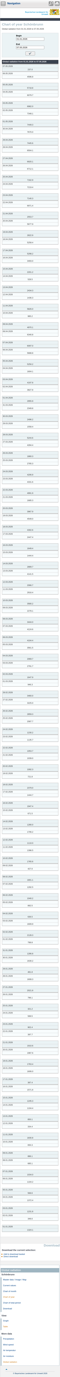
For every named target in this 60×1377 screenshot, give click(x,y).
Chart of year (9, 1297)
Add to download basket (14, 1254)
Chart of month (9, 1291)
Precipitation (8, 1339)
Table (5, 1327)
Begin (19, 36)
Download (7, 1309)
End (18, 44)
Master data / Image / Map (14, 1280)
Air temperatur (9, 1350)
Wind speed (8, 1345)
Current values (9, 1285)
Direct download (11, 1256)
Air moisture (8, 1356)
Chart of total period (12, 1303)
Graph (6, 1321)
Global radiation (10, 1362)
